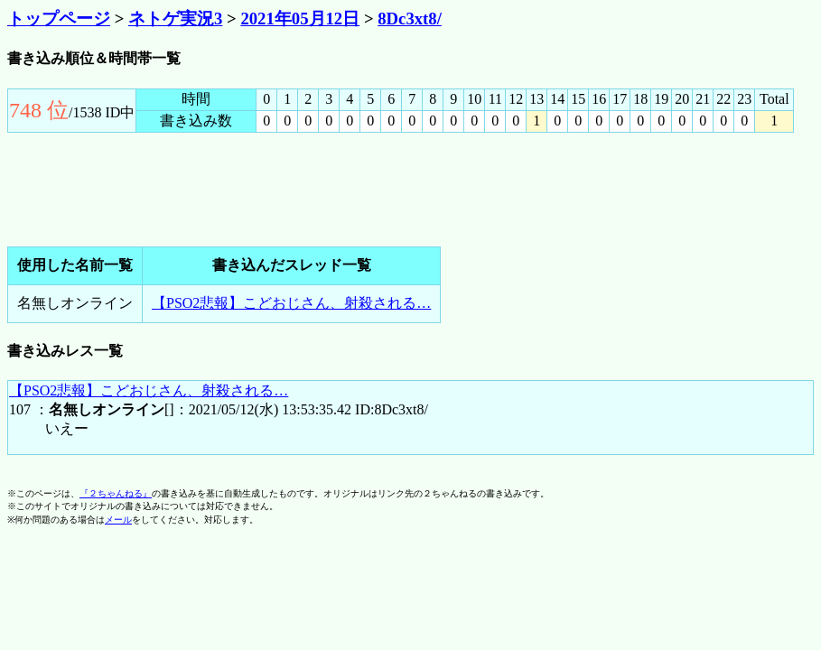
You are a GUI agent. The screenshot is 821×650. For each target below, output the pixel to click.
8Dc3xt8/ (410, 18)
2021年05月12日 (299, 18)
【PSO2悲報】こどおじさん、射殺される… (291, 303)
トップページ (58, 18)
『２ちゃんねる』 (115, 493)
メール (118, 520)
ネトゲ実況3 (175, 18)
